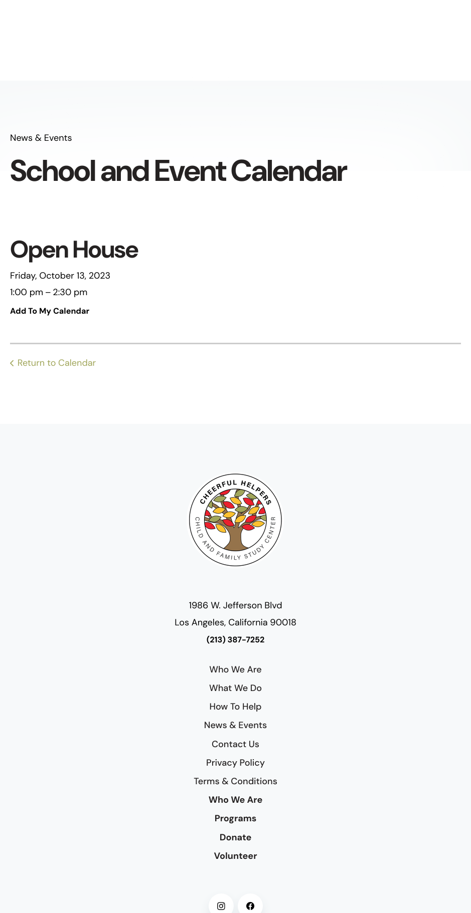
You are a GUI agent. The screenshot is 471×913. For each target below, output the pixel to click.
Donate (236, 837)
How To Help (235, 707)
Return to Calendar (57, 363)
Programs (236, 818)
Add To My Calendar (49, 311)
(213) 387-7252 (236, 640)
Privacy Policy (235, 763)
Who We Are (235, 669)
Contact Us (235, 744)
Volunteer (235, 856)
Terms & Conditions (235, 781)
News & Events (235, 725)
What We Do (235, 688)
